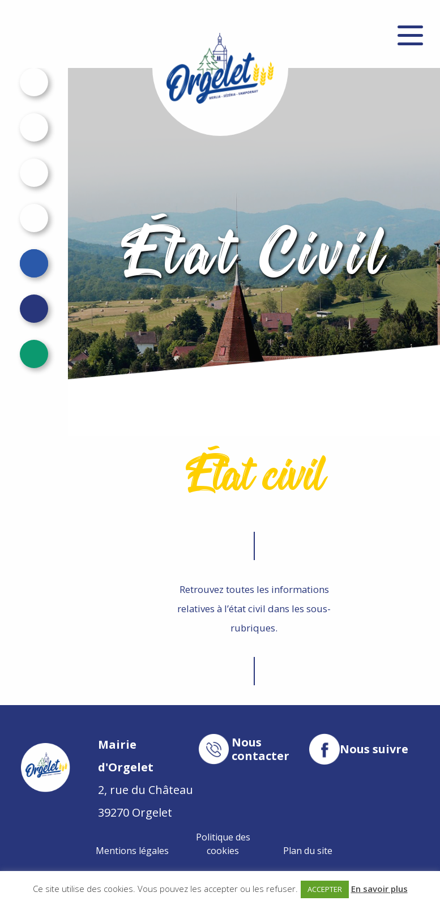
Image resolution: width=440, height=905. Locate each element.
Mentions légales (132, 850)
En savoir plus (379, 888)
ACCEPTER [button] (324, 889)
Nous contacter (260, 749)
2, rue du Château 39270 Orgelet (145, 778)
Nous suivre (374, 749)
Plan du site (307, 850)
